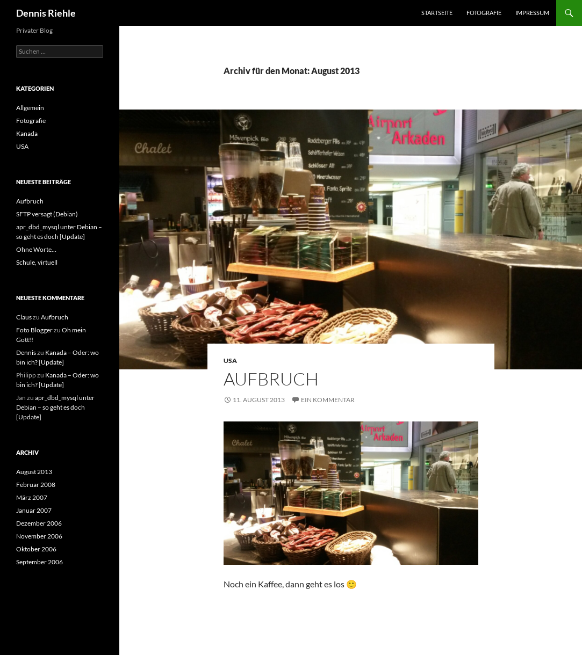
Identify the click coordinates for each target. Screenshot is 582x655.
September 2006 (39, 562)
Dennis (26, 352)
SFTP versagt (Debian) (47, 214)
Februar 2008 (35, 485)
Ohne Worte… (36, 249)
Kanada (27, 133)
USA (230, 360)
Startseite (436, 12)
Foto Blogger (34, 330)
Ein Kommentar (328, 400)
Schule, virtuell (37, 262)
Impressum (532, 12)
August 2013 (34, 472)
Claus (24, 317)
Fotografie (483, 12)
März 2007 (31, 497)
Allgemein (30, 108)
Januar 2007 (34, 510)
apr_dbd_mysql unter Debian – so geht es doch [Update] (55, 407)
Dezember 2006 (39, 523)
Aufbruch (271, 379)
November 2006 (39, 536)
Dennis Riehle (46, 13)
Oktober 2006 (36, 549)
